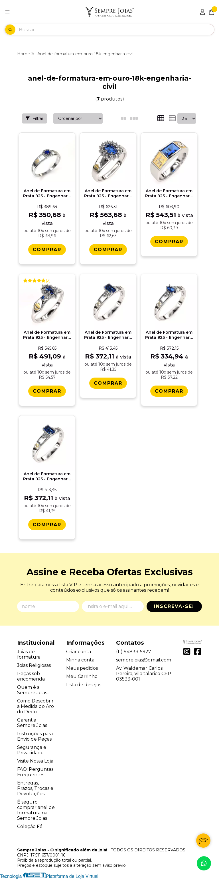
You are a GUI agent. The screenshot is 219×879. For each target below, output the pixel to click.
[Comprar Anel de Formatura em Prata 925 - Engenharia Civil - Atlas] (169, 241)
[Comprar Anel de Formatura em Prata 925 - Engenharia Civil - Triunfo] (47, 391)
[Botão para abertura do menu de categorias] (7, 12)
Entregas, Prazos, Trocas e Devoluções (35, 788)
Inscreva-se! (174, 606)
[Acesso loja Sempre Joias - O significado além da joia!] (202, 12)
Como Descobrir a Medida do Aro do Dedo (35, 706)
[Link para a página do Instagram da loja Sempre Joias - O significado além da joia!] (187, 651)
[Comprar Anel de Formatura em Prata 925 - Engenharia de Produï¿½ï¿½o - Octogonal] (47, 524)
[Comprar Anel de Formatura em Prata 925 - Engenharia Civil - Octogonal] (108, 383)
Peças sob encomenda (31, 676)
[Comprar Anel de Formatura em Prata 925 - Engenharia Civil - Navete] (169, 391)
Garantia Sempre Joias (32, 722)
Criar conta (78, 651)
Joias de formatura (28, 654)
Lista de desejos (83, 684)
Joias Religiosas (34, 665)
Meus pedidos (82, 668)
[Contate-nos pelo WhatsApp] (204, 863)
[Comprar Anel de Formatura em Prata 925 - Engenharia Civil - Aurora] (47, 249)
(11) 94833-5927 (133, 651)
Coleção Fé (29, 826)
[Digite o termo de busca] (116, 29)
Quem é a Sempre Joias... (33, 690)
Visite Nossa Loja (35, 761)
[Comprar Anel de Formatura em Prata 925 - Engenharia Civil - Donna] (108, 249)
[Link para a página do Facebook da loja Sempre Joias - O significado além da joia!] (198, 651)
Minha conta (80, 660)
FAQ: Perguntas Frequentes (35, 772)
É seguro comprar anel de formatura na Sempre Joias (36, 810)
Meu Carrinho (82, 676)
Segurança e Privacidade (31, 750)
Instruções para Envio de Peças (35, 736)
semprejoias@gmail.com (143, 660)
